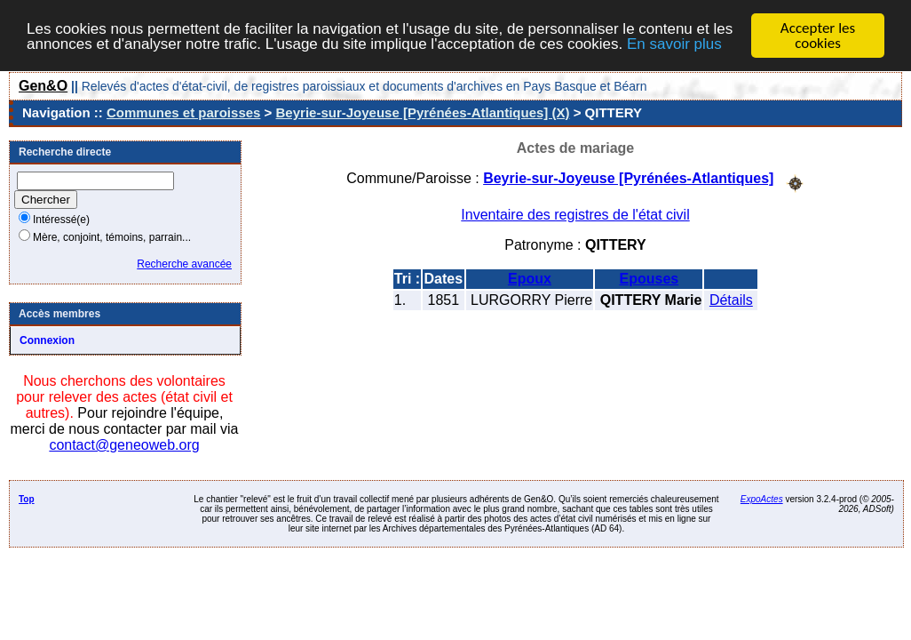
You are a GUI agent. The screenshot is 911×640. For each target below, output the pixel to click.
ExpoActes (762, 499)
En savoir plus (674, 43)
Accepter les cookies (817, 35)
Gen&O (43, 85)
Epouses (649, 277)
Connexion (47, 340)
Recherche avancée (184, 264)
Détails (731, 299)
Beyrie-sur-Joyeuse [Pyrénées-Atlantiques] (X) (423, 112)
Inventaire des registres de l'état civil (575, 213)
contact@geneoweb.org (124, 444)
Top (27, 499)
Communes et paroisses (183, 112)
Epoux (529, 277)
